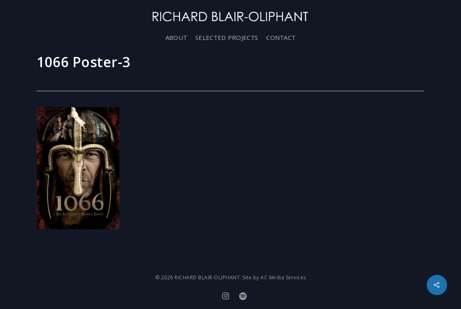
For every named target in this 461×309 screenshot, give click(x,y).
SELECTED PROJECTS (226, 37)
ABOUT (176, 37)
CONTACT (281, 37)
